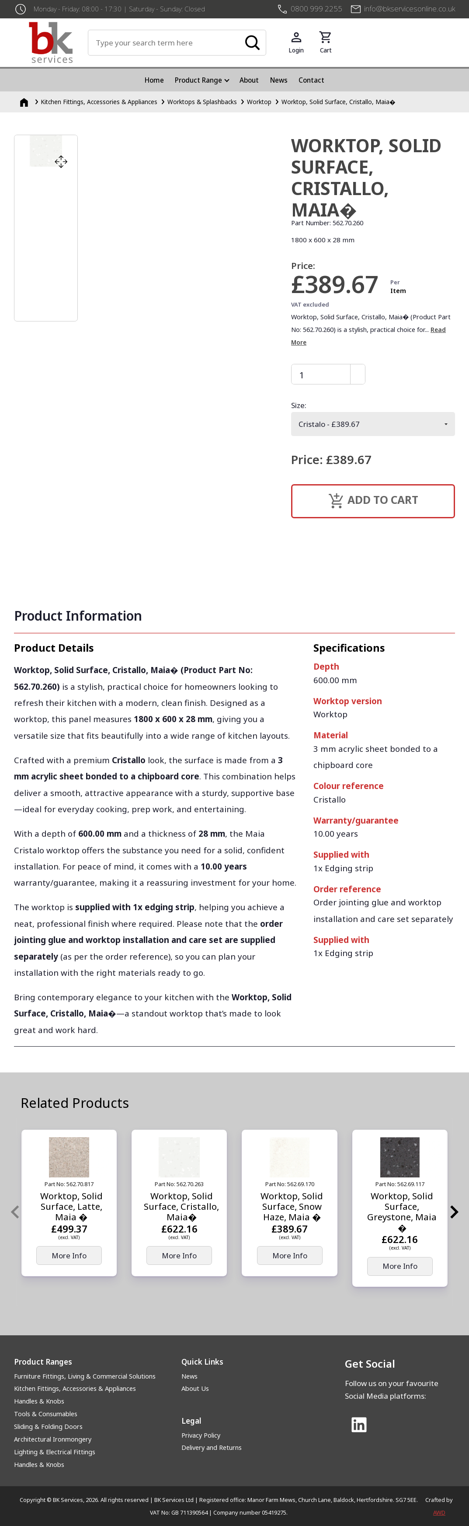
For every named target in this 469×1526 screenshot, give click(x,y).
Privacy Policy (200, 1435)
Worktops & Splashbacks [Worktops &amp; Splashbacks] (202, 102)
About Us (195, 1388)
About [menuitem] (249, 80)
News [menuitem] (279, 80)
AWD (439, 1512)
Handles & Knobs (39, 1401)
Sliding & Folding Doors (48, 1426)
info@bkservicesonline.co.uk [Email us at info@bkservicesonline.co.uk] (409, 8)
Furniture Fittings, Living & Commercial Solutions (85, 1376)
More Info (69, 1255)
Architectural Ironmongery (52, 1439)
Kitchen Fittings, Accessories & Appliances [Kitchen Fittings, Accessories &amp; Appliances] (99, 102)
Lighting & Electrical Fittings (54, 1452)
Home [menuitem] (154, 80)
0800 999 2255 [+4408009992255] (316, 8)
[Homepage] (24, 102)
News (189, 1376)
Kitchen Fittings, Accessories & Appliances (75, 1388)
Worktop (259, 102)
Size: (298, 405)
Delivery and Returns (211, 1447)
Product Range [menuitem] (198, 80)
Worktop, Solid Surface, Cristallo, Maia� (338, 102)
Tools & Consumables (45, 1414)
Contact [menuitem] (311, 80)
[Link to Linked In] (359, 1425)
